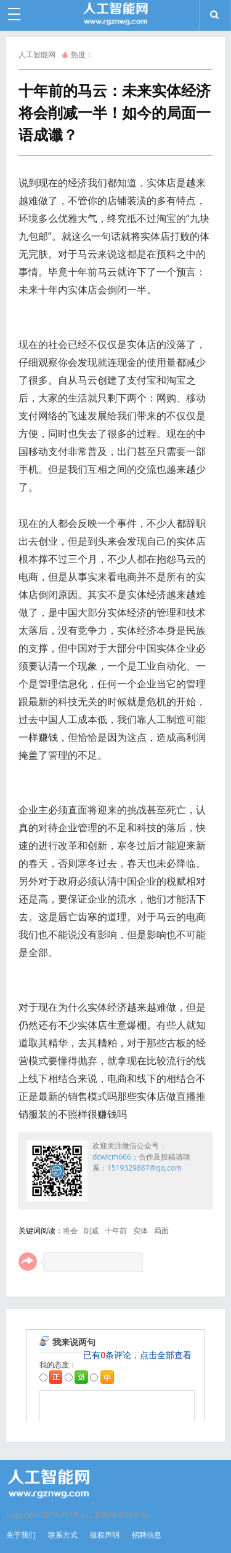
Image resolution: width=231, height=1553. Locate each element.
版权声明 (105, 1535)
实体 (140, 1230)
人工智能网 (36, 54)
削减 (91, 1230)
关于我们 (21, 1535)
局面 (161, 1230)
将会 (70, 1230)
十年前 (116, 1230)
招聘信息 (146, 1535)
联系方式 (63, 1535)
